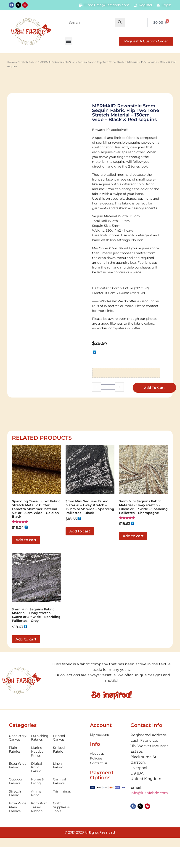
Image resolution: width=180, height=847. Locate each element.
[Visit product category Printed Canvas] (62, 737)
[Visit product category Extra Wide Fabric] (17, 765)
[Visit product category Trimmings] (62, 791)
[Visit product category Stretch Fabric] (17, 793)
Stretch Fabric (27, 62)
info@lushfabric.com (149, 793)
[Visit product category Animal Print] (39, 793)
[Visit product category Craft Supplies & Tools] (62, 807)
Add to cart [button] (26, 540)
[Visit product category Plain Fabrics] (17, 749)
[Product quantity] (107, 387)
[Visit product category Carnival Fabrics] (62, 781)
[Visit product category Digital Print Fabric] (39, 767)
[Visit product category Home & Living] (39, 781)
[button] (68, 41)
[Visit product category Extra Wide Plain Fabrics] (17, 807)
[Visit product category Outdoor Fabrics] (17, 781)
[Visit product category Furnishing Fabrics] (39, 737)
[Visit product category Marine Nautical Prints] (39, 751)
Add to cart (154, 387)
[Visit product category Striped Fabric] (62, 749)
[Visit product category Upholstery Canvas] (17, 737)
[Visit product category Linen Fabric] (62, 765)
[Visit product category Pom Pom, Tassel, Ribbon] (39, 807)
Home (11, 62)
